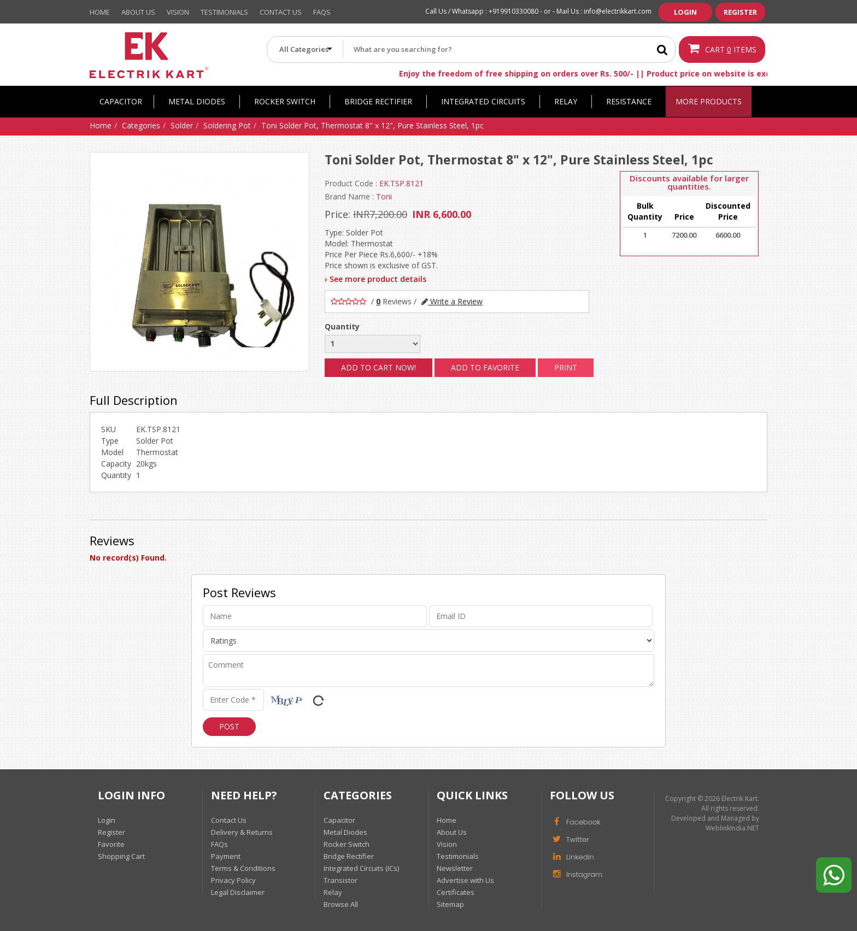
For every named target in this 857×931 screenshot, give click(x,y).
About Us (138, 12)
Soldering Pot (227, 125)
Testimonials (224, 12)
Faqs (322, 12)
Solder (182, 125)
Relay (565, 101)
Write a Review (452, 301)
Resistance (628, 101)
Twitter (569, 839)
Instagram (576, 874)
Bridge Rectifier (378, 101)
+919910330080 (513, 11)
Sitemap (450, 904)
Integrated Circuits (483, 101)
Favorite (111, 844)
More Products (709, 101)
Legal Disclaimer (238, 892)
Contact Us (281, 12)
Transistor (340, 880)
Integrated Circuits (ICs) (361, 868)
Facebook (575, 821)
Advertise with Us (465, 880)
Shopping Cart (121, 856)
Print (565, 367)
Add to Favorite (485, 367)
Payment (225, 856)
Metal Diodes (196, 101)
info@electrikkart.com (617, 11)
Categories (141, 125)
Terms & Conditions (243, 868)
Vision (178, 12)
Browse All (341, 904)
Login (685, 12)
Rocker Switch (284, 101)
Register (740, 12)
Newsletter (455, 868)
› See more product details (375, 279)
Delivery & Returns (242, 832)
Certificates (455, 892)
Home (100, 12)
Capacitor (120, 101)
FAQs (219, 844)
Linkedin (572, 856)
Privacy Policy (233, 880)
